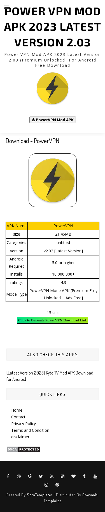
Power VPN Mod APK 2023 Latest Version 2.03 (52, 26)
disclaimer (20, 436)
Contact (18, 416)
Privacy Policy (23, 423)
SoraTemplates (40, 494)
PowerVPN (63, 225)
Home (16, 410)
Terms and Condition (30, 430)
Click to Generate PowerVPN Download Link (52, 320)
